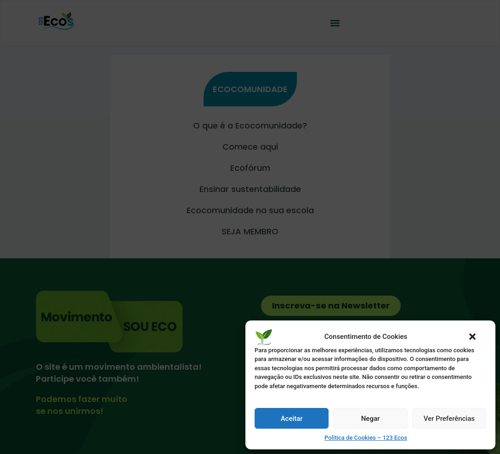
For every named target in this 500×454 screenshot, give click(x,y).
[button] (472, 336)
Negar (370, 418)
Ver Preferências (449, 418)
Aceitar (292, 418)
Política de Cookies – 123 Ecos (365, 437)
